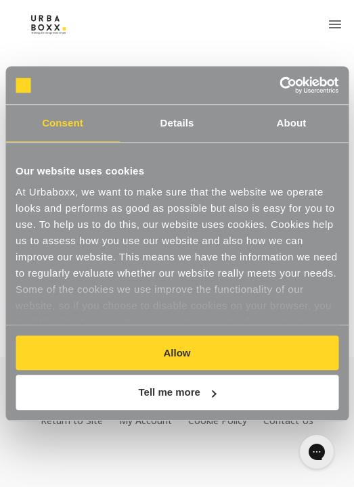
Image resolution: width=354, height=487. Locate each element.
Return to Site (72, 420)
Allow (177, 352)
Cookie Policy (217, 420)
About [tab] (292, 123)
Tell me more (178, 392)
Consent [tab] (62, 123)
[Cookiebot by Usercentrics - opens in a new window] (279, 85)
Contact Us (288, 420)
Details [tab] (177, 123)
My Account (145, 420)
